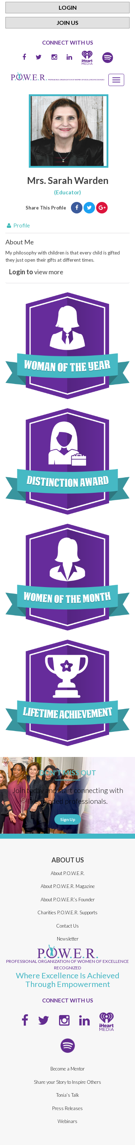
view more (36, 272)
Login (68, 7)
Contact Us (67, 926)
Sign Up (67, 819)
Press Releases (67, 1108)
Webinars (67, 1121)
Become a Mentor (67, 1069)
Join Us (67, 22)
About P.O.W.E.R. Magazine (68, 886)
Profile (17, 225)
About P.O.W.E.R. (68, 873)
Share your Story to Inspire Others (67, 1082)
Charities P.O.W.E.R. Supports (67, 912)
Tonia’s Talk (67, 1095)
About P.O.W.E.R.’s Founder (68, 899)
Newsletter (67, 939)
